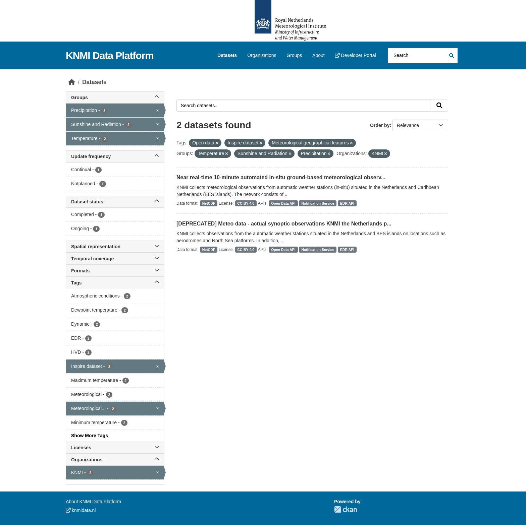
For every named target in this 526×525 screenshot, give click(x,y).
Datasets (227, 55)
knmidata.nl (81, 510)
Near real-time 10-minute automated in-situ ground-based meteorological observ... (280, 177)
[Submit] (451, 55)
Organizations (261, 55)
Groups (294, 55)
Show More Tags (89, 435)
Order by (379, 125)
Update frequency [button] (115, 156)
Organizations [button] (115, 460)
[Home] (71, 82)
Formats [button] (115, 271)
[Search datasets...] (423, 55)
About (318, 55)
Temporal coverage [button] (115, 259)
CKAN (345, 509)
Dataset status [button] (115, 202)
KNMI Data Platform (110, 55)
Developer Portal (355, 55)
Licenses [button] (115, 448)
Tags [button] (115, 283)
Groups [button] (115, 97)
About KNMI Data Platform (93, 501)
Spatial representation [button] (115, 247)
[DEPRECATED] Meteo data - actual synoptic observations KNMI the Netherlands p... (283, 223)
